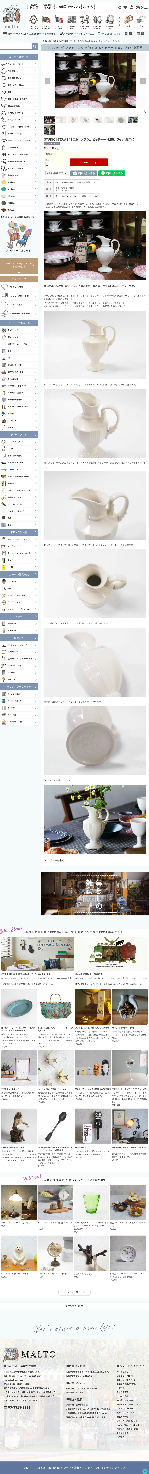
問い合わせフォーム (125, 1400)
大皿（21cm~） (10, 71)
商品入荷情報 (122, 1416)
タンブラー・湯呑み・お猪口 (15, 127)
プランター (8, 581)
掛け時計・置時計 (11, 400)
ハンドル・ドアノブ (12, 442)
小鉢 (6, 92)
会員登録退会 (122, 1433)
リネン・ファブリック (19, 686)
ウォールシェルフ (11, 469)
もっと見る (74, 1292)
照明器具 (19, 637)
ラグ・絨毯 (8, 715)
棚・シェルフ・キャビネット (15, 553)
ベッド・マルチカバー (13, 701)
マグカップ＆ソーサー (13, 113)
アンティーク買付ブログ (127, 1420)
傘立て (7, 560)
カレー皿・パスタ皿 (12, 64)
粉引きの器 (8, 196)
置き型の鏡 (8, 630)
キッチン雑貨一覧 (19, 57)
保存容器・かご (10, 147)
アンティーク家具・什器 (15, 296)
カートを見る (122, 1371)
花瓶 (6, 588)
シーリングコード (11, 666)
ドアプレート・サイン (13, 462)
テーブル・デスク (11, 546)
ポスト (7, 525)
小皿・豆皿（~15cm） (13, 85)
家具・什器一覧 (18, 532)
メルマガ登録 (122, 1396)
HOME (44, 41)
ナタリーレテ (9, 330)
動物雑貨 (8, 413)
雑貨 (128, 21)
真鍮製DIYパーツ (11, 497)
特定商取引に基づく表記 (127, 1429)
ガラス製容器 (9, 379)
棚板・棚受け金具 (11, 456)
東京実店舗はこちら (110, 33)
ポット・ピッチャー (12, 168)
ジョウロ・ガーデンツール (15, 609)
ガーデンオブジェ (11, 602)
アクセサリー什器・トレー (15, 386)
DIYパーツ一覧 (19, 434)
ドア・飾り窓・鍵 (11, 504)
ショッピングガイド (125, 1375)
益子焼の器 (8, 189)
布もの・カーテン (11, 365)
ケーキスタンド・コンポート (15, 140)
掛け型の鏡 (8, 623)
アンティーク (19, 279)
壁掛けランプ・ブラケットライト (17, 659)
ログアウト (121, 1437)
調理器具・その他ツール (14, 161)
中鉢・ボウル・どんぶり (14, 99)
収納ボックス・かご (12, 372)
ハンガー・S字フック (13, 511)
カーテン (8, 708)
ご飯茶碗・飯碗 (10, 106)
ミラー (7, 351)
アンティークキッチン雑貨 (15, 313)
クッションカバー (11, 694)
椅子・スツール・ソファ (14, 539)
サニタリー (8, 420)
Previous (47, 81)
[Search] (107, 8)
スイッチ (8, 672)
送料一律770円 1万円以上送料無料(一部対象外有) (29, 33)
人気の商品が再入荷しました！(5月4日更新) (74, 1179)
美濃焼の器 (8, 182)
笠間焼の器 (8, 203)
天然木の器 (8, 210)
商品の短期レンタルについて (129, 1404)
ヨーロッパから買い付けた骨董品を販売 (19, 265)
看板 (6, 518)
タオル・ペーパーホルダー (15, 476)
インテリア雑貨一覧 (19, 323)
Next (143, 81)
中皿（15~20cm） (11, 78)
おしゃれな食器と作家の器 (58, 41)
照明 (6, 358)
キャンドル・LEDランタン (15, 406)
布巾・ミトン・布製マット (15, 154)
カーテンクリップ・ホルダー (15, 490)
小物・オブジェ (10, 337)
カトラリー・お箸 (11, 134)
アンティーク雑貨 (12, 287)
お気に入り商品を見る (126, 1384)
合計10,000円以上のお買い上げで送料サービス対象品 (77, 196)
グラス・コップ (10, 120)
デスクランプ (9, 652)
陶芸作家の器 (9, 175)
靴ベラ (7, 427)
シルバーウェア (11, 305)
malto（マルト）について (128, 1424)
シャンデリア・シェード (14, 645)
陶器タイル (8, 483)
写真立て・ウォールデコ (14, 344)
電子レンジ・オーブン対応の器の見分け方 (17, 217)
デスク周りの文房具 (12, 393)
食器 (141, 21)
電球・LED (8, 679)
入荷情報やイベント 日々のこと (77, 33)
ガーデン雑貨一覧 (19, 574)
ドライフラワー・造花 (13, 595)
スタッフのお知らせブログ (128, 1408)
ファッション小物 (11, 722)
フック (7, 449)
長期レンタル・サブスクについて (131, 1412)
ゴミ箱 (7, 567)
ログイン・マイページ (126, 1379)
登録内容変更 (122, 1392)
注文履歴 (120, 1388)
